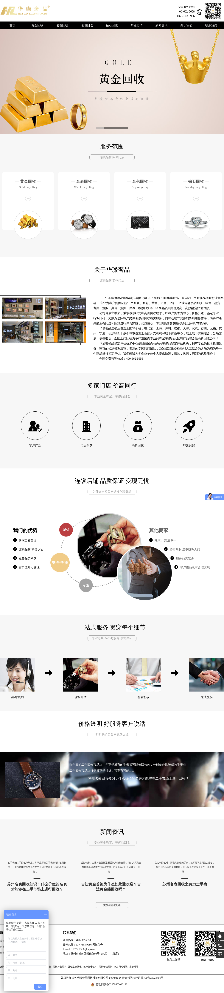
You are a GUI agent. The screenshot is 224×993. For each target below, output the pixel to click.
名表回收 (84, 181)
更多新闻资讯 (112, 905)
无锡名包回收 (105, 966)
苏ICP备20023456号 (152, 977)
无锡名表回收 (75, 966)
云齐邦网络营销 (131, 977)
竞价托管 (133, 966)
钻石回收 (196, 181)
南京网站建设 (120, 966)
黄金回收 (28, 181)
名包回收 (140, 181)
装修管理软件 (90, 966)
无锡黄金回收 (59, 966)
